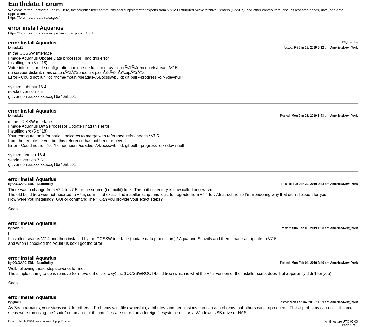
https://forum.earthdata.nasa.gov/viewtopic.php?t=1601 (50, 33)
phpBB (27, 321)
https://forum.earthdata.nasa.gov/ (34, 18)
